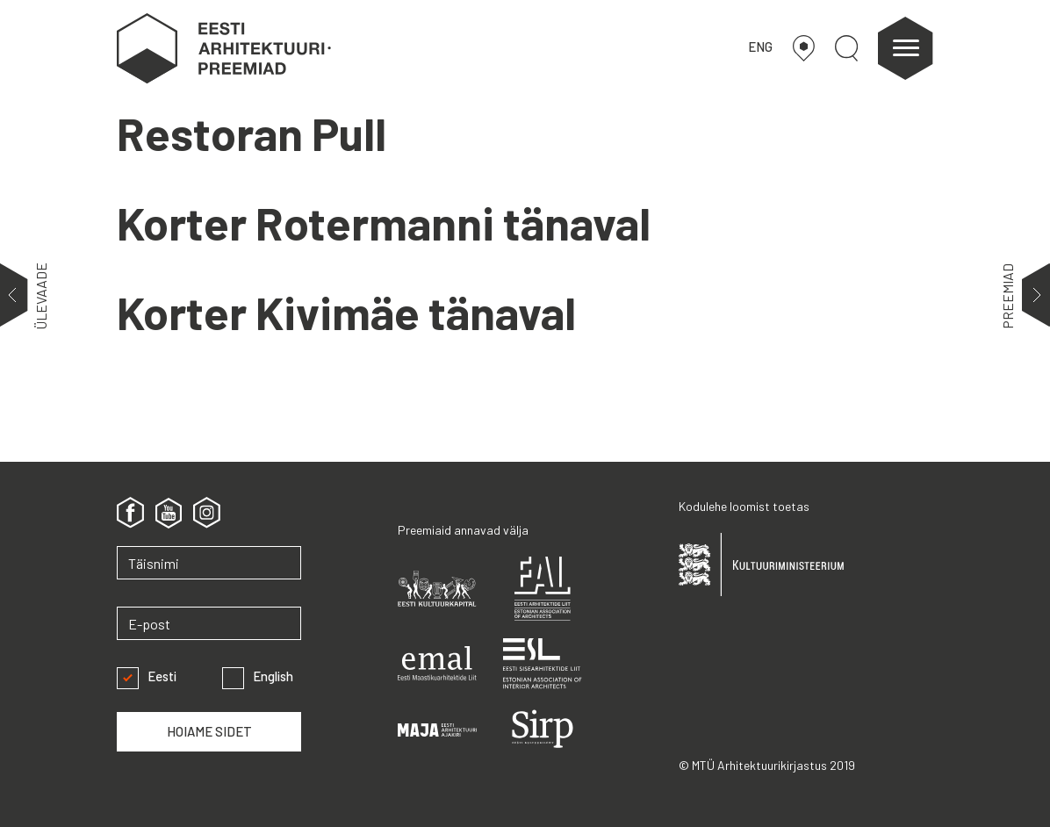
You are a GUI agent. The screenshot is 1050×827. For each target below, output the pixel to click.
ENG (760, 46)
